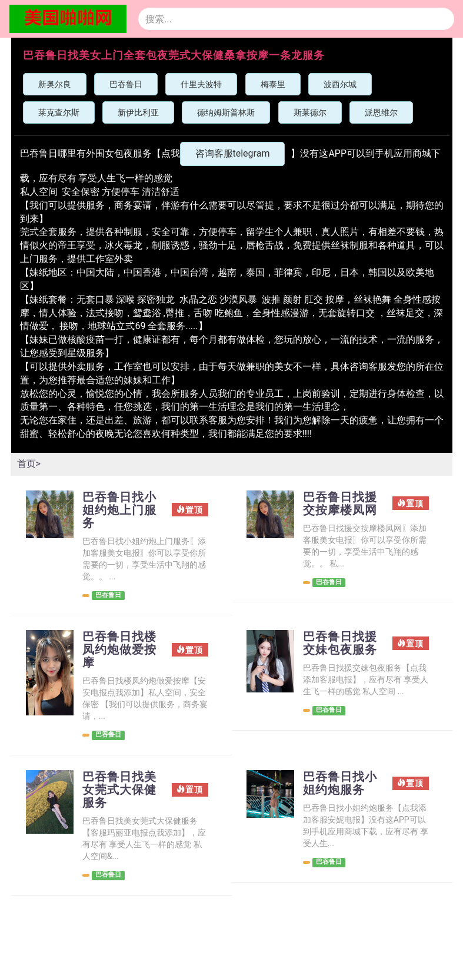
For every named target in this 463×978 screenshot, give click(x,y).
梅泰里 (273, 84)
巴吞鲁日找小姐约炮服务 (340, 783)
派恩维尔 (381, 112)
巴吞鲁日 (125, 84)
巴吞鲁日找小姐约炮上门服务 (119, 509)
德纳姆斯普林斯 (226, 112)
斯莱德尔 (310, 112)
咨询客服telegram (232, 153)
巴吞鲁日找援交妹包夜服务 (340, 643)
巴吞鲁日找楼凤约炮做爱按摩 (119, 649)
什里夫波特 (201, 84)
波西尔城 (340, 84)
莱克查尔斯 (58, 112)
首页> (29, 463)
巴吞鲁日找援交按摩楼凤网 (340, 503)
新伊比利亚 (138, 112)
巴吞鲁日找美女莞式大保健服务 (119, 789)
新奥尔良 (54, 84)
